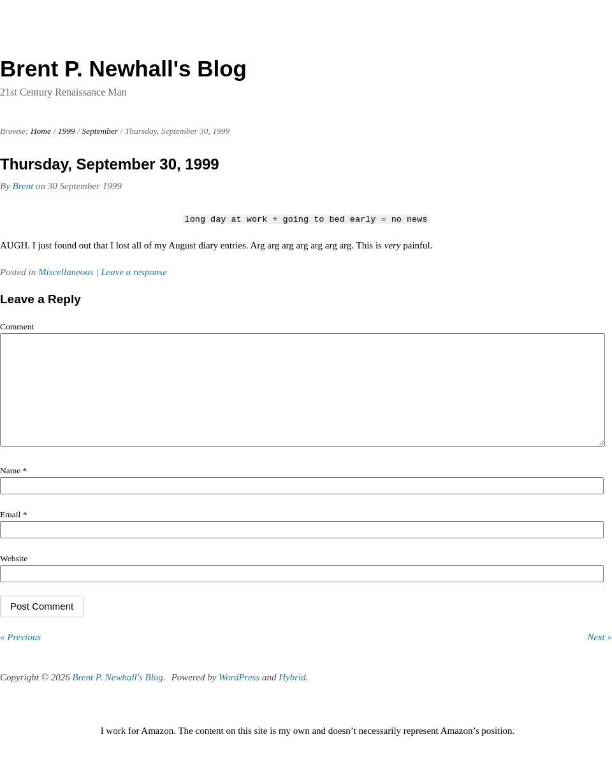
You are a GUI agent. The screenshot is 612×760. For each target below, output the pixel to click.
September (100, 131)
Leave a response (134, 272)
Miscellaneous (66, 272)
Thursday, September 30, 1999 (109, 164)
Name (13, 489)
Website (13, 577)
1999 (66, 131)
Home (41, 131)
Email (13, 533)
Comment (17, 326)
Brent (23, 186)
